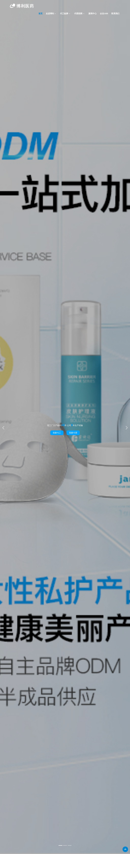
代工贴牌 (64, 13)
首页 (40, 13)
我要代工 (57, 433)
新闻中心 (92, 13)
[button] (3, 427)
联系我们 (115, 13)
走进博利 (50, 13)
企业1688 (104, 13)
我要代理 (73, 433)
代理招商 (78, 13)
